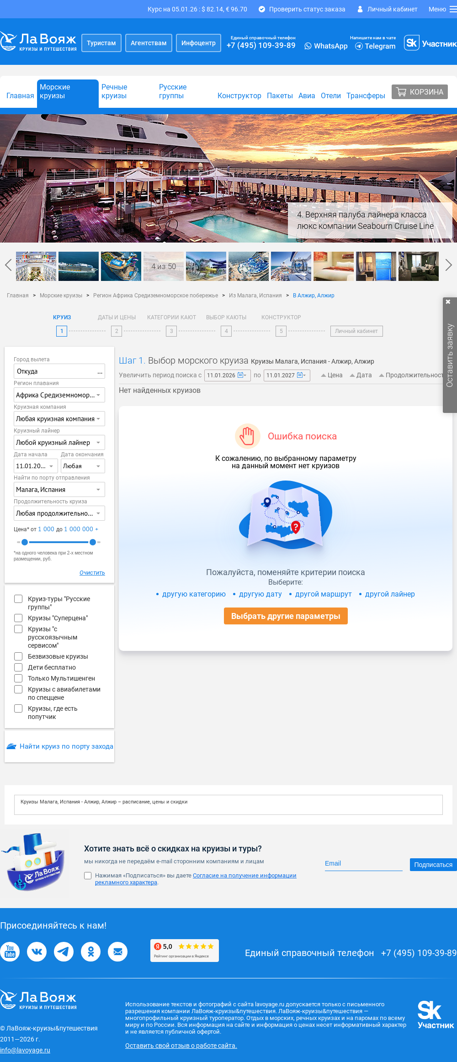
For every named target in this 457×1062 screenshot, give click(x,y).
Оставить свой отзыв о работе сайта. (181, 1045)
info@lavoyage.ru (25, 1050)
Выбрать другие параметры (285, 616)
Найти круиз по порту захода (66, 746)
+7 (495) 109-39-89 (261, 45)
